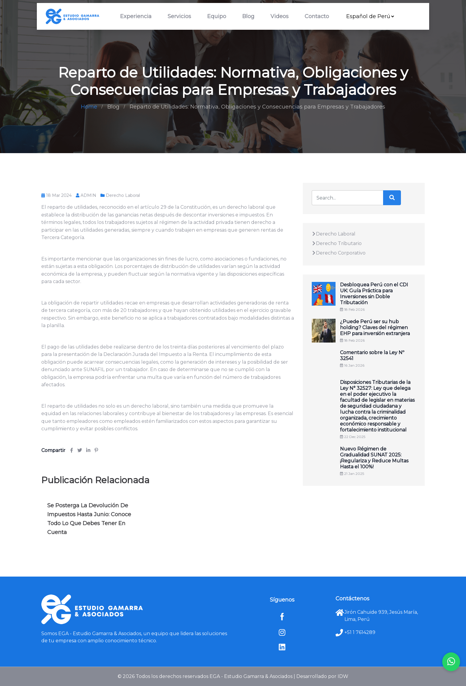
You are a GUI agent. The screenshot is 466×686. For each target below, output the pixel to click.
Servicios (179, 16)
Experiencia (136, 16)
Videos (279, 16)
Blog (248, 16)
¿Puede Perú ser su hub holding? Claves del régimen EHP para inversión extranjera (375, 327)
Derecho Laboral (123, 195)
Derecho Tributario (337, 243)
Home (89, 106)
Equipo (216, 16)
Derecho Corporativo (339, 253)
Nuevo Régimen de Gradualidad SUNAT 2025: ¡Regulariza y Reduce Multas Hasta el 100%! (374, 458)
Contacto (317, 16)
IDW (343, 676)
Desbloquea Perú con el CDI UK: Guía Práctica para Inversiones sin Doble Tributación (374, 293)
